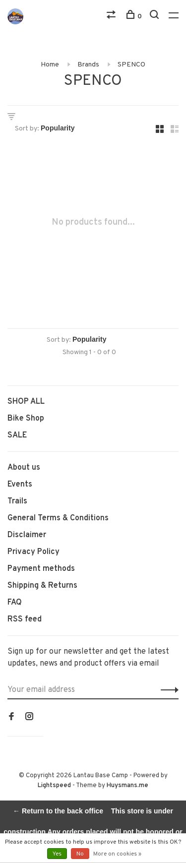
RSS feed (24, 619)
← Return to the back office (58, 811)
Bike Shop (25, 419)
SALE (17, 435)
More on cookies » (117, 854)
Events (19, 485)
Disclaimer (26, 535)
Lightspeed (54, 786)
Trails (17, 501)
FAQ (14, 603)
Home (50, 65)
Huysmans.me (127, 786)
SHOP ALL (26, 402)
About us (23, 468)
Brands (88, 65)
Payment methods (41, 569)
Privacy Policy (33, 552)
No (80, 854)
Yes (57, 854)
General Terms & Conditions (58, 518)
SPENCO (131, 65)
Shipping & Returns (42, 586)
